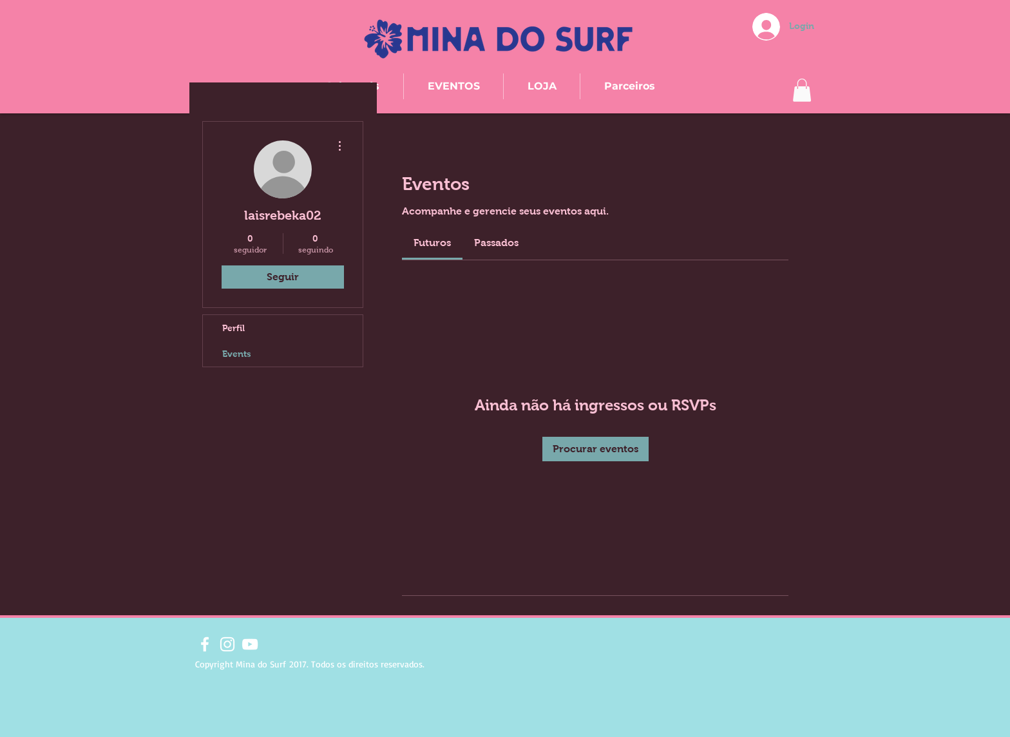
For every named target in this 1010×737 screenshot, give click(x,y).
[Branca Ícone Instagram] (227, 644)
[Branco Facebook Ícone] (204, 644)
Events (236, 354)
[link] (432, 242)
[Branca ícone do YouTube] (250, 644)
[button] (802, 90)
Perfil (233, 328)
